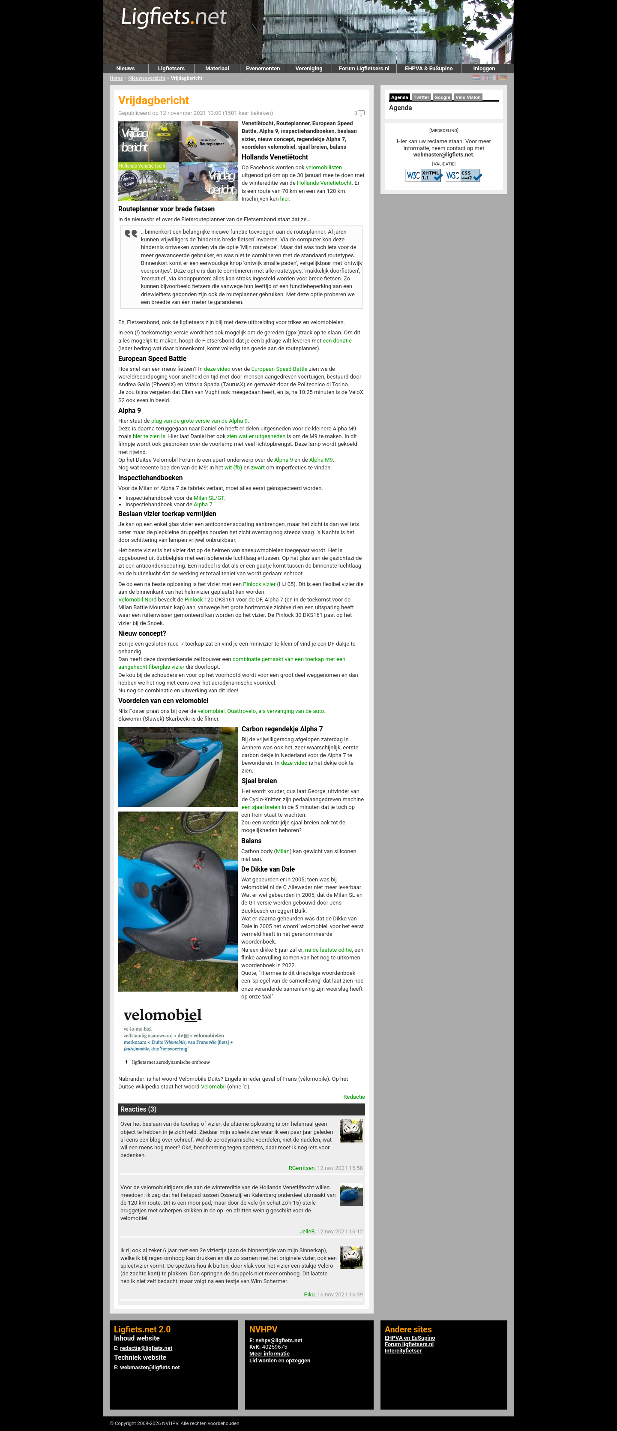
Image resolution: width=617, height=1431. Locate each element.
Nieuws (125, 68)
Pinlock (194, 599)
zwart (258, 467)
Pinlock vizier (259, 584)
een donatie (337, 340)
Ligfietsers (171, 68)
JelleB (307, 1231)
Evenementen (263, 68)
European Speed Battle (280, 369)
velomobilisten (324, 167)
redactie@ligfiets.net (146, 1348)
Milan (283, 851)
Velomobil (213, 1086)
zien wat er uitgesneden (256, 436)
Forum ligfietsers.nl (409, 1344)
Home (116, 78)
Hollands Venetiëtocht (324, 183)
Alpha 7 (203, 504)
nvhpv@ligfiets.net (278, 1340)
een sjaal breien (261, 807)
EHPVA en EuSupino (410, 1338)
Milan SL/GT (209, 498)
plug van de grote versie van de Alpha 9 (199, 421)
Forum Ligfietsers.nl (364, 68)
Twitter (421, 97)
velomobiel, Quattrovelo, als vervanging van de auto (261, 711)
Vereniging (308, 68)
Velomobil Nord (137, 599)
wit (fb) (233, 467)
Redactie (354, 1097)
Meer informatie (269, 1353)
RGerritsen (302, 1168)
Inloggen (484, 68)
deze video (217, 369)
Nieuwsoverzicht (147, 78)
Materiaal (217, 68)
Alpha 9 (283, 460)
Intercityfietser (403, 1350)
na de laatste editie (328, 950)
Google (442, 97)
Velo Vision (468, 97)
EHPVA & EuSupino (429, 68)
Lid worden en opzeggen (279, 1360)
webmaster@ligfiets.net (443, 154)
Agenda (399, 97)
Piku (309, 1294)
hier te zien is (149, 436)
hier (284, 198)
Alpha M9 (321, 460)
